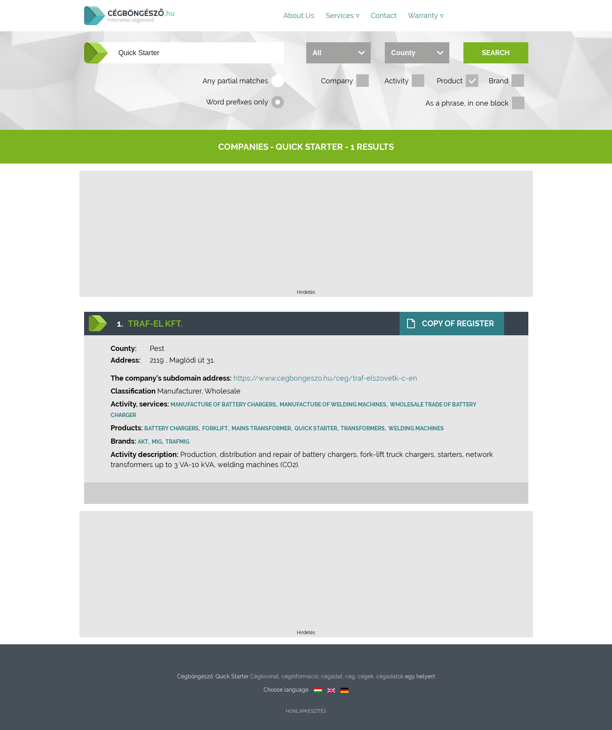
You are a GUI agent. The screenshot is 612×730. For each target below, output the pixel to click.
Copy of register (458, 323)
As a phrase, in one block (467, 103)
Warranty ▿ (425, 15)
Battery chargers (171, 428)
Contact (384, 15)
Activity (396, 81)
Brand (498, 81)
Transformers (363, 428)
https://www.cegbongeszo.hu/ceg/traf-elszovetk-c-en (325, 378)
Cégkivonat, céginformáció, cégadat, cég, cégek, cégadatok (327, 676)
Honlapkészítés (306, 711)
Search (496, 53)
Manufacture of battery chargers (223, 404)
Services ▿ (342, 15)
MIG (157, 442)
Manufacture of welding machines (333, 404)
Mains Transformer (261, 428)
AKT (143, 442)
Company (337, 81)
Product (450, 81)
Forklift (215, 428)
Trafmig (177, 442)
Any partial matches (235, 81)
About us (299, 15)
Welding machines (416, 428)
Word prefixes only (237, 102)
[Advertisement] (306, 232)
